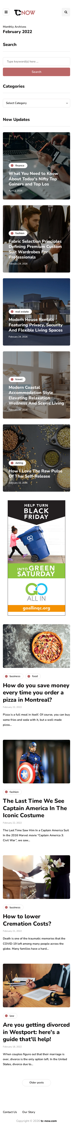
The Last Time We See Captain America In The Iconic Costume (35, 808)
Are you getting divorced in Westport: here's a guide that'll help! (36, 1032)
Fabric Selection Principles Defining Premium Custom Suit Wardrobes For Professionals (35, 249)
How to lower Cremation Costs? (27, 920)
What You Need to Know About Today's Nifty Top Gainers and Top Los (33, 179)
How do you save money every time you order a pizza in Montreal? (36, 693)
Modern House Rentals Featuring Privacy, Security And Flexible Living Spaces (36, 325)
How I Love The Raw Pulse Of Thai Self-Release (35, 473)
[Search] (36, 61)
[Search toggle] (66, 12)
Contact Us (10, 1112)
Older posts (36, 1082)
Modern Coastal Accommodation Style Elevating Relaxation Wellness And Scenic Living (36, 395)
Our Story (28, 1112)
